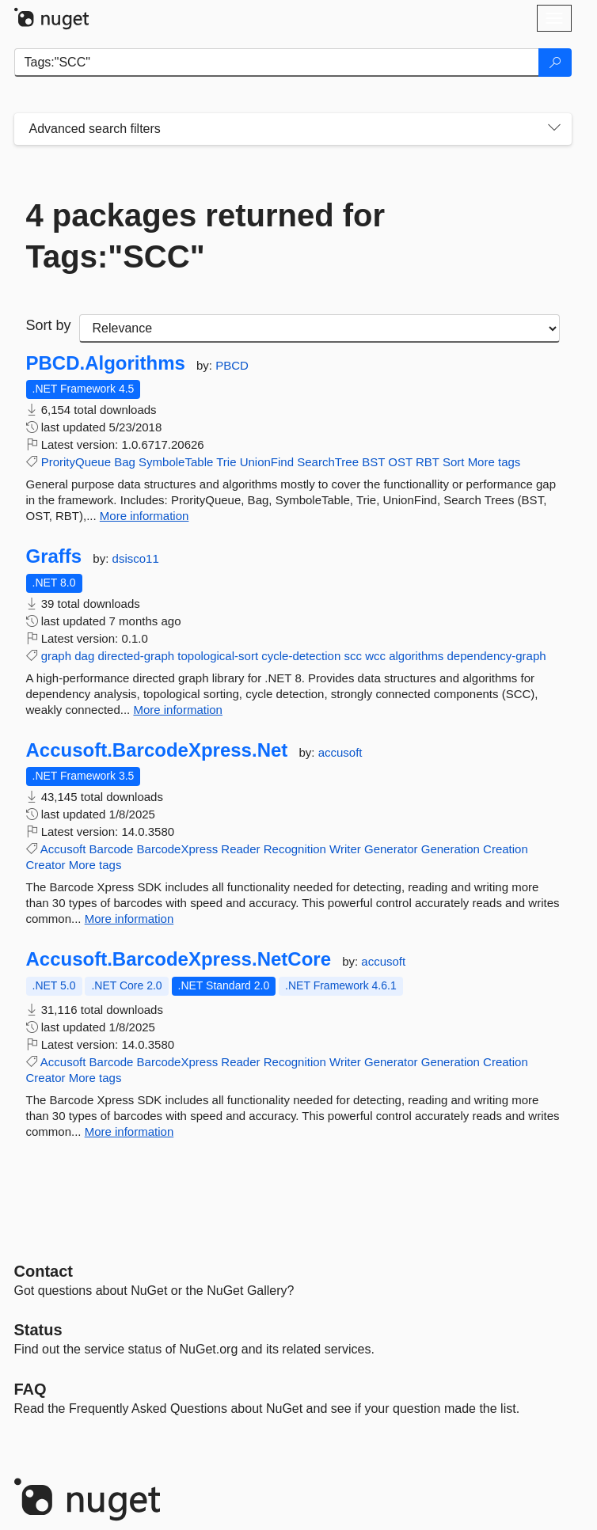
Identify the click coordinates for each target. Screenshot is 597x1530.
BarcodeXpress (178, 849)
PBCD (232, 365)
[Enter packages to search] (276, 62)
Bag (124, 462)
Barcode (111, 849)
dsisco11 (135, 558)
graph (56, 655)
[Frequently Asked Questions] (30, 1389)
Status (38, 1329)
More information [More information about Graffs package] (177, 709)
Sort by (48, 325)
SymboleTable (176, 462)
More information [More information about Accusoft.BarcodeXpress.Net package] (129, 918)
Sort (454, 462)
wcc (375, 655)
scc (353, 655)
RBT (427, 462)
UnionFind (267, 462)
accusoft (340, 752)
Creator (46, 864)
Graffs (54, 556)
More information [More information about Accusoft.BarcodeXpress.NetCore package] (129, 1131)
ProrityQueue (76, 462)
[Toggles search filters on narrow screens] (554, 129)
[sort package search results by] (319, 328)
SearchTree (328, 462)
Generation (450, 849)
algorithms (416, 655)
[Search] (555, 62)
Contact (43, 1271)
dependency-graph (496, 655)
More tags (494, 462)
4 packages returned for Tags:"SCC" (206, 236)
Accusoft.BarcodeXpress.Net (157, 750)
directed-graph (135, 655)
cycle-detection (300, 655)
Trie (226, 462)
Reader (240, 849)
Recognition (295, 849)
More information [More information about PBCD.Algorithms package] (144, 515)
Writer (345, 849)
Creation (505, 849)
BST (373, 462)
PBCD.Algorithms (105, 363)
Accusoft (63, 849)
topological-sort (217, 655)
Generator (391, 849)
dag (84, 655)
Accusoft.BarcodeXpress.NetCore (178, 959)
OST (400, 462)
